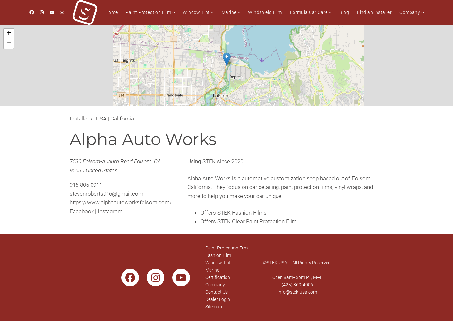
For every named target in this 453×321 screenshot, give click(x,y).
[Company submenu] (422, 12)
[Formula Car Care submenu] (330, 12)
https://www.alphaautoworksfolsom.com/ (121, 202)
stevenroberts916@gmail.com (106, 193)
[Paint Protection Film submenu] (173, 12)
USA (101, 118)
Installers (81, 118)
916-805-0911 (86, 185)
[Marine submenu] (239, 12)
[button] (227, 59)
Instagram (110, 211)
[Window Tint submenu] (212, 12)
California (122, 118)
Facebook (82, 211)
